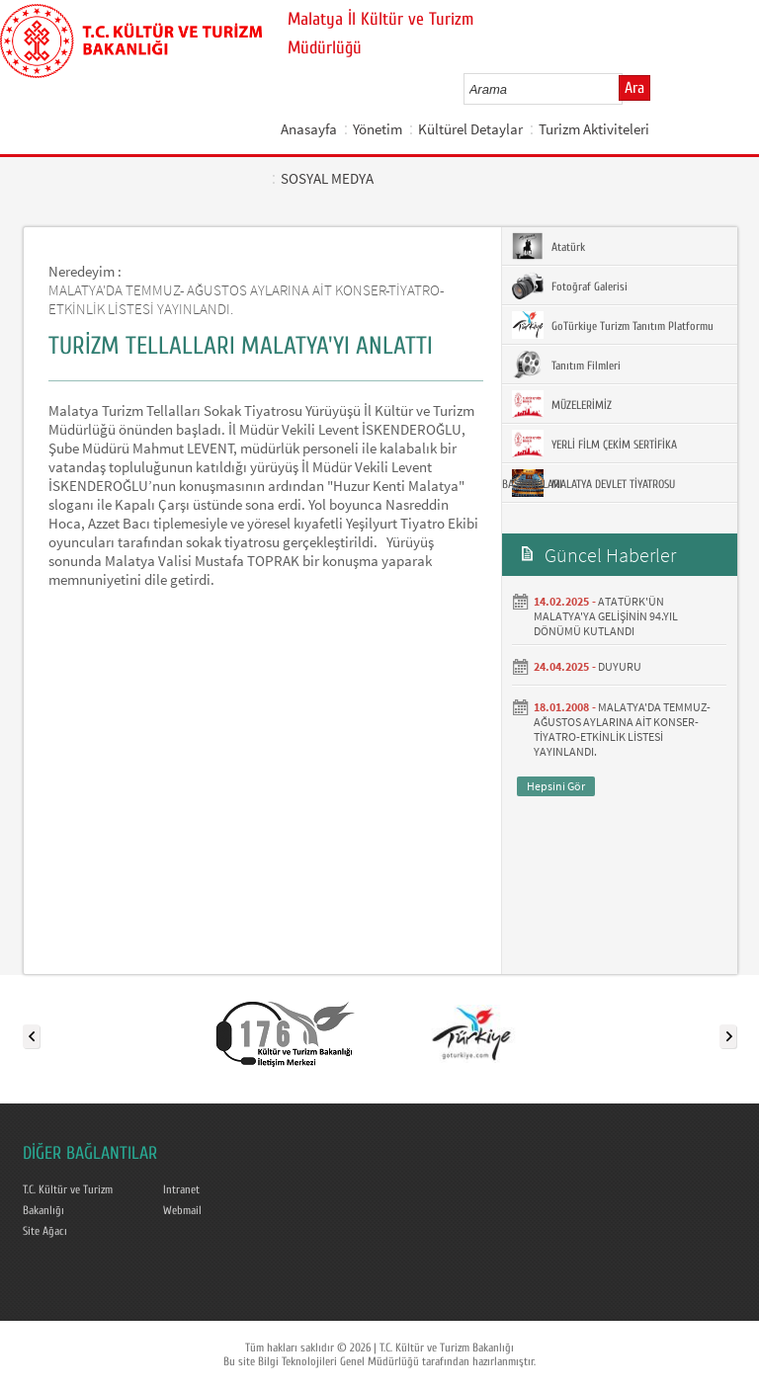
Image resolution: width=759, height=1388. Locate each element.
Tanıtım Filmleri (566, 364)
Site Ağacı (45, 1231)
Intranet (181, 1189)
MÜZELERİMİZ (562, 404)
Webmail (182, 1210)
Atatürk (548, 246)
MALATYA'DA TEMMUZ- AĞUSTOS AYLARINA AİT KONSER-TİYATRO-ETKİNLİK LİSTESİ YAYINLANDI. (622, 729)
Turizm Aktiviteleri (594, 129)
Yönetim (377, 129)
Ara (634, 88)
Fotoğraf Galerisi (570, 285)
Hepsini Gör (556, 785)
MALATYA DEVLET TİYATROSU (593, 483)
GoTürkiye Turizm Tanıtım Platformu (613, 325)
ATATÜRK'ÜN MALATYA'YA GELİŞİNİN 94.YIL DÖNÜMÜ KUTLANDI (606, 616)
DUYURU (619, 666)
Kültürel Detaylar (470, 129)
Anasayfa (309, 129)
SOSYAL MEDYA (327, 178)
